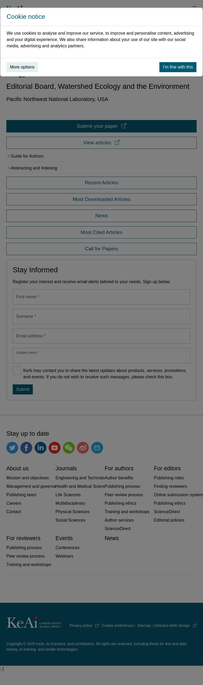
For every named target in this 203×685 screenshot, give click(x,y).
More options (22, 67)
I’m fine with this (178, 67)
